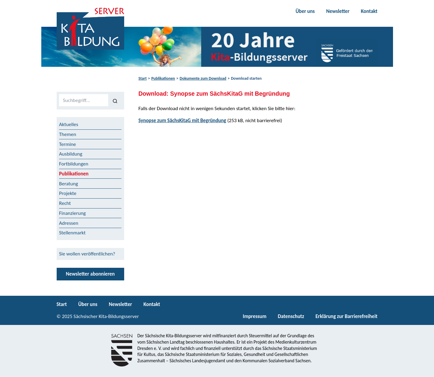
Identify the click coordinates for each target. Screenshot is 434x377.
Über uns (305, 11)
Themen (67, 134)
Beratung (68, 184)
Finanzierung (72, 213)
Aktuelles (68, 124)
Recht (65, 203)
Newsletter (337, 11)
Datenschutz (291, 316)
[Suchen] (115, 100)
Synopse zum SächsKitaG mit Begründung (182, 120)
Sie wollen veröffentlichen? (87, 254)
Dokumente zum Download (203, 78)
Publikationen (163, 78)
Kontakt (369, 11)
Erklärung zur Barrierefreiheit (347, 316)
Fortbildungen (73, 164)
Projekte (68, 193)
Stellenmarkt (72, 233)
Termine (67, 144)
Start (142, 78)
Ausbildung (70, 154)
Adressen (68, 223)
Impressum (254, 316)
